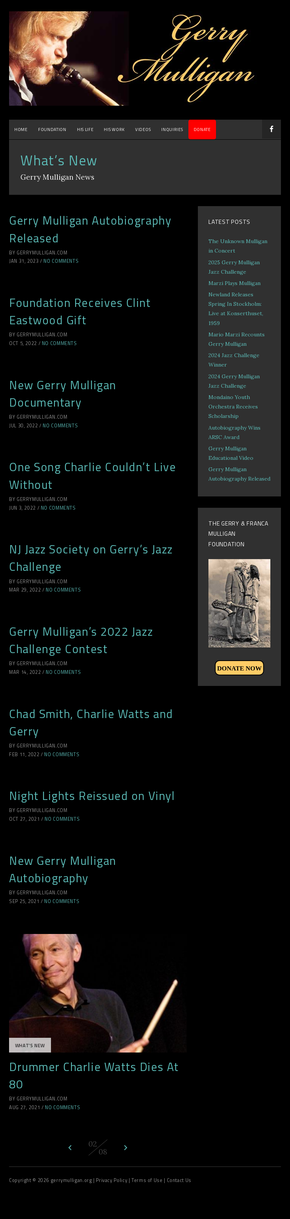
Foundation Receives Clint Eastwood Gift (80, 311)
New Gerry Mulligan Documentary (62, 393)
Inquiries (172, 129)
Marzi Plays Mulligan (234, 283)
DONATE (202, 129)
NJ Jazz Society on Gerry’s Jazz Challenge (91, 557)
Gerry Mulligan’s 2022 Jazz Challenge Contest (81, 640)
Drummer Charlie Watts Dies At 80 (94, 1075)
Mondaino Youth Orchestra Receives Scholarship (233, 406)
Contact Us (179, 1180)
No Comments (61, 261)
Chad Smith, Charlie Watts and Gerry (91, 722)
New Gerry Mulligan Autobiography (62, 869)
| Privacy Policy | (112, 1180)
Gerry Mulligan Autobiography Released (90, 229)
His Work (114, 129)
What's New (30, 1045)
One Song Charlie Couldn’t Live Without (92, 475)
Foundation (52, 129)
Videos (143, 129)
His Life (85, 129)
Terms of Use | (149, 1180)
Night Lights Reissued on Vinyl (92, 795)
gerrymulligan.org (72, 1180)
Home (21, 129)
